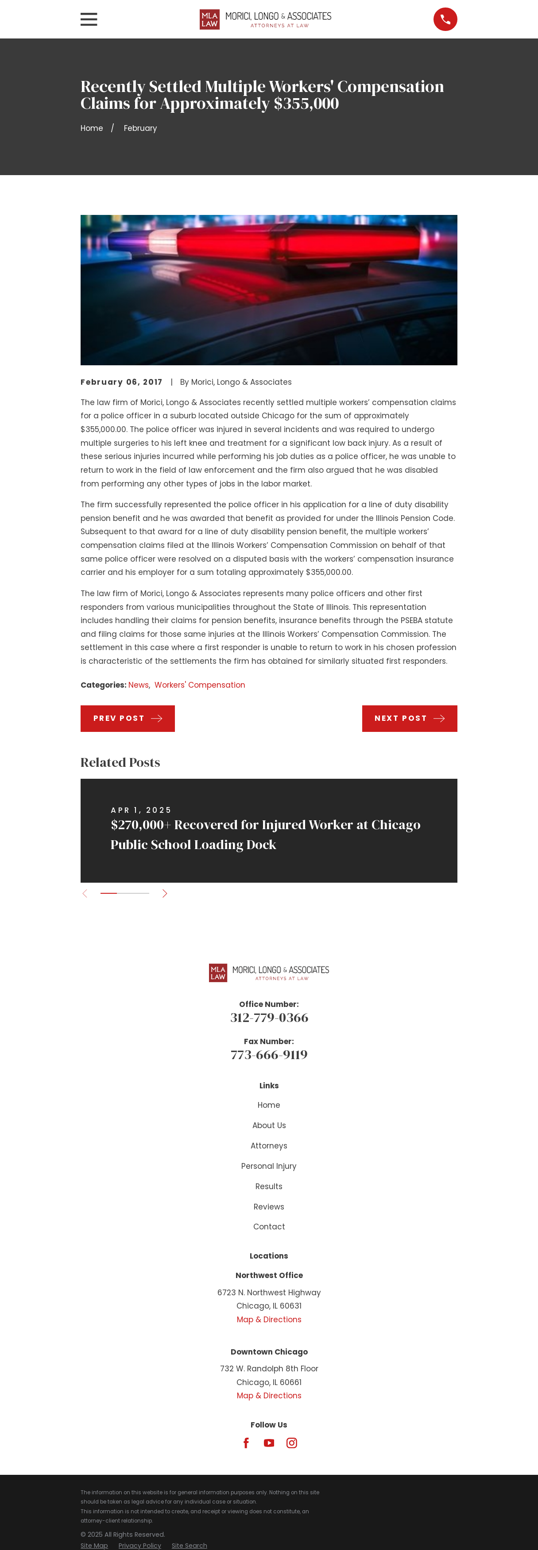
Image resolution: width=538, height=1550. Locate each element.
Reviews (269, 1207)
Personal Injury (269, 1166)
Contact (269, 1226)
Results (269, 1186)
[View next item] (167, 893)
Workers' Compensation (200, 685)
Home (269, 1105)
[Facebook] (246, 1443)
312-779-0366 (269, 1017)
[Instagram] (291, 1443)
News (138, 685)
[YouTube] (269, 1443)
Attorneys (269, 1145)
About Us (269, 1125)
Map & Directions (269, 1319)
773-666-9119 (269, 1054)
